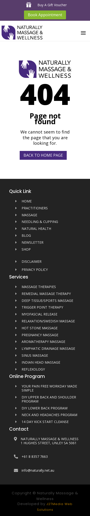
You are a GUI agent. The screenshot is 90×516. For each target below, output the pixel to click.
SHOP (26, 249)
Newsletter (32, 242)
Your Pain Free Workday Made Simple (49, 388)
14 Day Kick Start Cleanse (45, 421)
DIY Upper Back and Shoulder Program (49, 399)
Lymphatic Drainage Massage (48, 348)
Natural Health (36, 228)
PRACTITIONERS (35, 208)
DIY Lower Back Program (44, 408)
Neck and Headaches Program (49, 415)
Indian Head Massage (41, 362)
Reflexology (33, 369)
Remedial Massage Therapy (46, 293)
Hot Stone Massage (40, 328)
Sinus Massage (35, 355)
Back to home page (43, 155)
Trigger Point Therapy (42, 307)
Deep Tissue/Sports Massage (47, 300)
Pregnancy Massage (40, 335)
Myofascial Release (39, 314)
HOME (27, 201)
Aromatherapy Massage (43, 341)
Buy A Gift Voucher (52, 5)
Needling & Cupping (40, 221)
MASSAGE (29, 215)
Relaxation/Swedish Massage (48, 321)
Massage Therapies (39, 286)
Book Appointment (45, 14)
